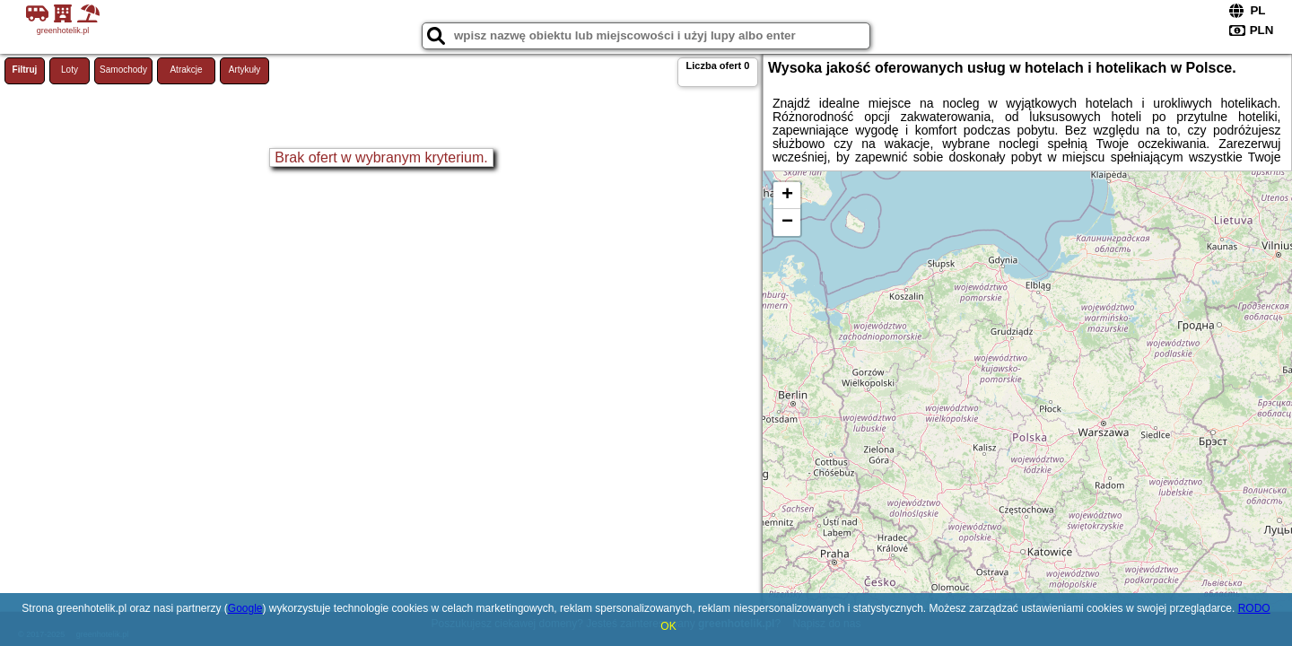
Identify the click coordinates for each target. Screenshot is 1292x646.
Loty (69, 69)
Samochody (123, 69)
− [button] (787, 222)
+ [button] (787, 195)
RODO (1254, 608)
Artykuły (245, 69)
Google (245, 608)
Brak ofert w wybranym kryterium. (381, 157)
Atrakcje (186, 69)
